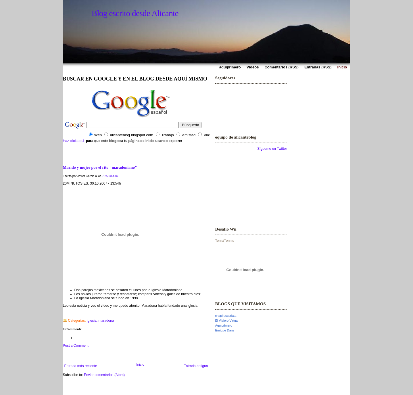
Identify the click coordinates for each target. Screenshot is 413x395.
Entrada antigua (196, 366)
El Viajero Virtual (227, 320)
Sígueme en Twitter (272, 149)
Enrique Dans (225, 330)
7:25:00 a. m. (110, 176)
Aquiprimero (223, 325)
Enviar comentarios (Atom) (104, 375)
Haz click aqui (73, 141)
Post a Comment (76, 346)
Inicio (140, 365)
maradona (106, 321)
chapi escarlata (226, 315)
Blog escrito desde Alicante (135, 13)
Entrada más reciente (80, 366)
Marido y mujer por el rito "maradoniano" (100, 167)
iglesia (92, 321)
